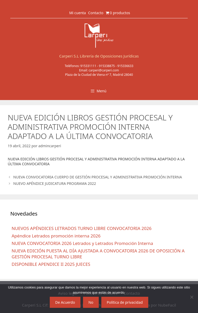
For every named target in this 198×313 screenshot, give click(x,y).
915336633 (125, 66)
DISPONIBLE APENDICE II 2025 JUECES (51, 264)
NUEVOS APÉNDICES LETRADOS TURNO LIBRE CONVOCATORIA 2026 (82, 228)
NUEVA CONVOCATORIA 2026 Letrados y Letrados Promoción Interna (82, 243)
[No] (191, 297)
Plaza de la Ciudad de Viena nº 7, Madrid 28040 (99, 74)
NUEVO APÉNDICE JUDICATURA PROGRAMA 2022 (54, 183)
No (90, 302)
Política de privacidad (125, 302)
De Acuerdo (65, 302)
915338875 (107, 66)
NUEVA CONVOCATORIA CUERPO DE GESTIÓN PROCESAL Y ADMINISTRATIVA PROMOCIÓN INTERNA (97, 177)
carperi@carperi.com (104, 70)
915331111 (88, 66)
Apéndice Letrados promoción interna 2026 (56, 236)
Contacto (95, 12)
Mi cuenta (77, 12)
